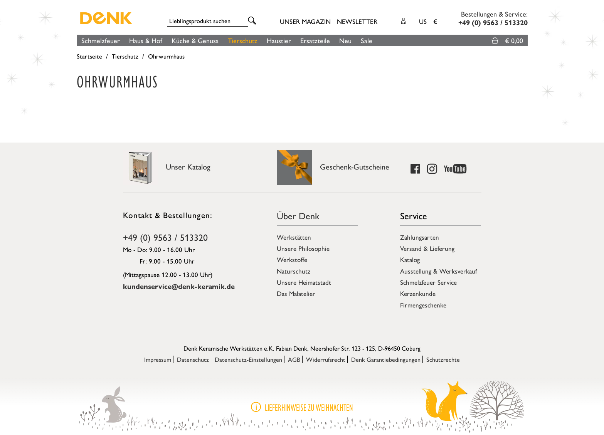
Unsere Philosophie (303, 248)
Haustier (279, 40)
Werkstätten (294, 237)
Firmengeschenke (423, 304)
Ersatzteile (315, 40)
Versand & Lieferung (427, 248)
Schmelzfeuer (100, 40)
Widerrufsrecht (325, 359)
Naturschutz (293, 270)
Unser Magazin (305, 21)
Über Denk (298, 215)
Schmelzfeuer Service (428, 282)
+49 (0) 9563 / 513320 (165, 237)
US (428, 21)
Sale (366, 40)
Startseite (89, 56)
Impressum (157, 359)
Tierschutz (242, 40)
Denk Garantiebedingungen (386, 359)
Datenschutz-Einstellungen (248, 359)
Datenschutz (193, 359)
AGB (294, 359)
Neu (345, 40)
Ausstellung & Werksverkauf (438, 270)
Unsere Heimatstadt (304, 282)
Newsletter (357, 21)
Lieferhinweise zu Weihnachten (309, 407)
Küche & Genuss (195, 40)
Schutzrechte (443, 359)
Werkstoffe (292, 259)
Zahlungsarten (419, 237)
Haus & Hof (145, 40)
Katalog (410, 259)
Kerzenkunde (418, 293)
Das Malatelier (296, 293)
